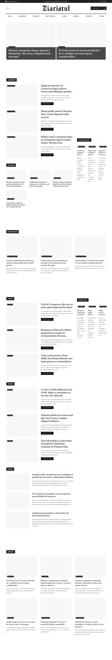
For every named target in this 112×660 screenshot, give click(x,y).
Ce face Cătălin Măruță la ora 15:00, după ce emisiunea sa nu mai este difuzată (56, 392)
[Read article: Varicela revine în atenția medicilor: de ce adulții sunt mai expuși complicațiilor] (21, 567)
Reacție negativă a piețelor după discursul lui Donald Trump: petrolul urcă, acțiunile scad (62, 184)
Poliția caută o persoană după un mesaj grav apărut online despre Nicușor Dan (56, 140)
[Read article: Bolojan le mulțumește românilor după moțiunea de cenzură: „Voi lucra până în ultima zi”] (56, 567)
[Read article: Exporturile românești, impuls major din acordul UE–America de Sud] (16, 195)
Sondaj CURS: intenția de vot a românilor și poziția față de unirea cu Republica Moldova (52, 475)
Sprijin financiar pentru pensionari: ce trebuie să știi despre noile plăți (39, 184)
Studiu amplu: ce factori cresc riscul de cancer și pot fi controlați (20, 623)
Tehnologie (45, 617)
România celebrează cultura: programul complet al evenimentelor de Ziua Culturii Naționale (56, 333)
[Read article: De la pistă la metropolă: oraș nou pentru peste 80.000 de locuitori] (17, 501)
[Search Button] (105, 8)
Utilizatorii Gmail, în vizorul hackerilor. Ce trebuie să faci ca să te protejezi (89, 624)
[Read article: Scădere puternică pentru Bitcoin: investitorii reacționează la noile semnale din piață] (56, 247)
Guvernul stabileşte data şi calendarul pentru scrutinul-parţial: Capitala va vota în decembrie (81, 153)
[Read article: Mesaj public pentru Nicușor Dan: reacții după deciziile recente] (22, 121)
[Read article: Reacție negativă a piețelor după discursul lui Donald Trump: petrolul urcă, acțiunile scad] (63, 174)
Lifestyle (88, 16)
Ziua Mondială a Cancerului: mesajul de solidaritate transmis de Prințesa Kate (56, 443)
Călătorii (79, 576)
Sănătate (62, 47)
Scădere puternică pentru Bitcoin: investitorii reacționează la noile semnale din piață (54, 263)
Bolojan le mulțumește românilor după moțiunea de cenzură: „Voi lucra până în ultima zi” (81, 313)
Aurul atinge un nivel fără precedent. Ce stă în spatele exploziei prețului (89, 262)
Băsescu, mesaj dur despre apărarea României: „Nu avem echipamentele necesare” (15, 184)
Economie (36, 16)
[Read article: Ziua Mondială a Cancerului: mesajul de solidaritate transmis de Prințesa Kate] (22, 450)
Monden (76, 16)
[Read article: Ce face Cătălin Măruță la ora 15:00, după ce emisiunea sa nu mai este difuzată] (22, 399)
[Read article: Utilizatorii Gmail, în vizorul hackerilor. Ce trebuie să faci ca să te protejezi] (90, 609)
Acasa (10, 16)
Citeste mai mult (48, 103)
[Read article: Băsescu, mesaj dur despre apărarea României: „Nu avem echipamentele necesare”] (16, 174)
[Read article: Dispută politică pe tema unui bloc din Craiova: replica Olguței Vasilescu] (22, 425)
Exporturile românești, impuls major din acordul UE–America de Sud (15, 205)
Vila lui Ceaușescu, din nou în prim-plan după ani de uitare (57, 306)
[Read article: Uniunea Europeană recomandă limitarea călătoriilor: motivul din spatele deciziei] (90, 567)
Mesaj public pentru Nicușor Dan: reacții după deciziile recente (56, 114)
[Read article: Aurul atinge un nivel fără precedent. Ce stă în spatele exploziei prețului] (90, 247)
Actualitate (22, 16)
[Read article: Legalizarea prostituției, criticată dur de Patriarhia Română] (17, 520)
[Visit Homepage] (56, 8)
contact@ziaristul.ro (11, 1)
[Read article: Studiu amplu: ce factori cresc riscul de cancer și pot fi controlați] (21, 609)
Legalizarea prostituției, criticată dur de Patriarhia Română (50, 514)
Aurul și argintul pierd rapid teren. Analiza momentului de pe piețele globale (20, 263)
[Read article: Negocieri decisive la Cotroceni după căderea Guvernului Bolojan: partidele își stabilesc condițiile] (22, 95)
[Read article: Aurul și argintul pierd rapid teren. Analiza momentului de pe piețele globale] (21, 247)
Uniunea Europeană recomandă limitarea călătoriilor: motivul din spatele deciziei (88, 583)
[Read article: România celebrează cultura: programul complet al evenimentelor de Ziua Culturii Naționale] (22, 339)
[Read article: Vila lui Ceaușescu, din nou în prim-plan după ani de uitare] (22, 314)
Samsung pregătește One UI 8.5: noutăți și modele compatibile (53, 623)
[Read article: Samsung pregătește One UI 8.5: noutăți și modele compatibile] (56, 609)
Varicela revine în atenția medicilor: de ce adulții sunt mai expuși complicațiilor (20, 583)
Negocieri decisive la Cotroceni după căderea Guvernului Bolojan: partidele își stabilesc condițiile (57, 88)
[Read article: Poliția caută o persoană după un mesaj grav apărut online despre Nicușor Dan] (22, 146)
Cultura (64, 16)
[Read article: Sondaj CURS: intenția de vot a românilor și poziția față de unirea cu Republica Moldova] (17, 481)
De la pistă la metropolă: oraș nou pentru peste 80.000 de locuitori (51, 495)
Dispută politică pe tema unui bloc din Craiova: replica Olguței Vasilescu (57, 418)
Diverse (101, 16)
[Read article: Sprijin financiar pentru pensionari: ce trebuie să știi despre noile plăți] (40, 174)
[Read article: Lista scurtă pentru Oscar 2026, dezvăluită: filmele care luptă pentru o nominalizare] (22, 365)
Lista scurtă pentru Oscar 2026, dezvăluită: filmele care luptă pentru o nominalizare (57, 358)
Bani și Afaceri (50, 16)
